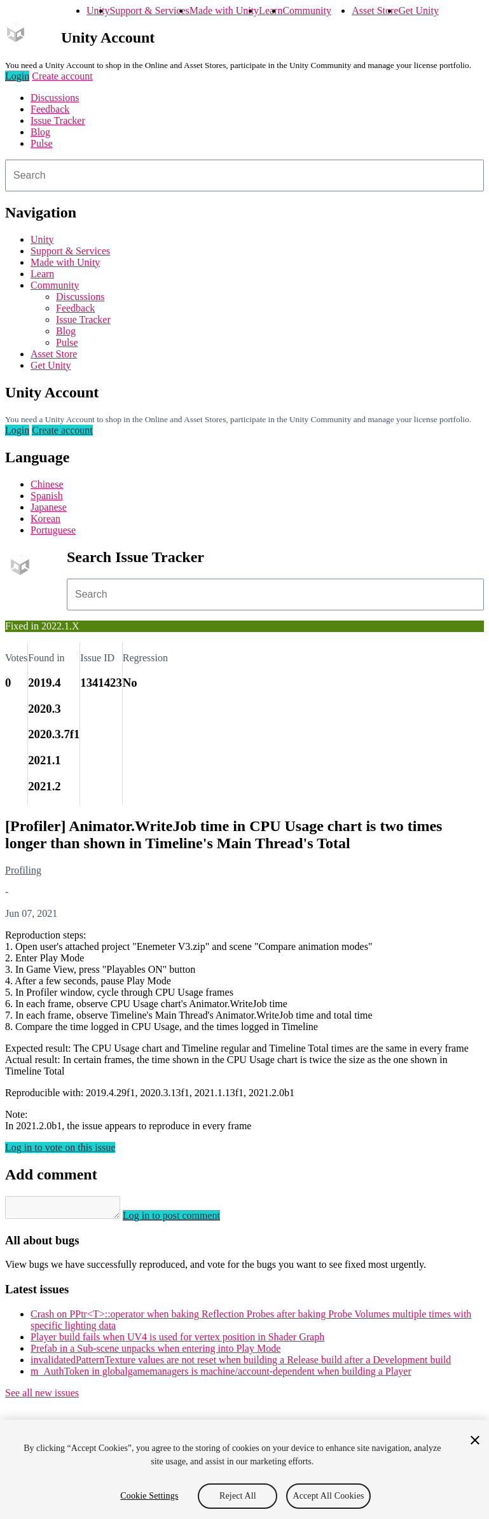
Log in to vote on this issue (60, 1147)
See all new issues (42, 1396)
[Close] (475, 1440)
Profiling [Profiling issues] (23, 870)
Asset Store (375, 10)
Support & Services (149, 10)
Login (17, 76)
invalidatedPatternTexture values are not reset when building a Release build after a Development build (241, 1363)
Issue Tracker (58, 120)
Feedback (50, 109)
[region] (244, 1469)
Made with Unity (224, 10)
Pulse (42, 143)
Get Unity (418, 10)
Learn (270, 10)
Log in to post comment (184, 1219)
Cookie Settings (149, 1496)
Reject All (237, 1496)
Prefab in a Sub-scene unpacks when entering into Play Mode (155, 1352)
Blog (40, 132)
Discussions (55, 97)
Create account (62, 76)
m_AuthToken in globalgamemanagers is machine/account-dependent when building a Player (221, 1375)
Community (306, 10)
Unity (97, 10)
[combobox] (244, 175)
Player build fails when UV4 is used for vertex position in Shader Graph (177, 1340)
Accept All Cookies (328, 1496)
